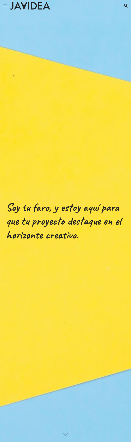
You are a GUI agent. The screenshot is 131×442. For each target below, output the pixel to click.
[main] (65, 221)
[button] (5, 5)
